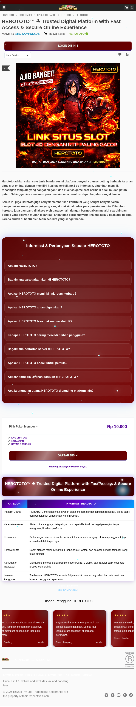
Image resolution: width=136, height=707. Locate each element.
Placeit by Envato (35, 674)
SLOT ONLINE (26, 15)
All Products (73, 674)
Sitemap (87, 674)
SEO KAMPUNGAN (27, 33)
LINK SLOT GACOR (46, 15)
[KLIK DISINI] (68, 46)
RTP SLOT (66, 15)
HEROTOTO (82, 15)
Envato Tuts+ (56, 674)
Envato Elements (13, 674)
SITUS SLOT (8, 15)
